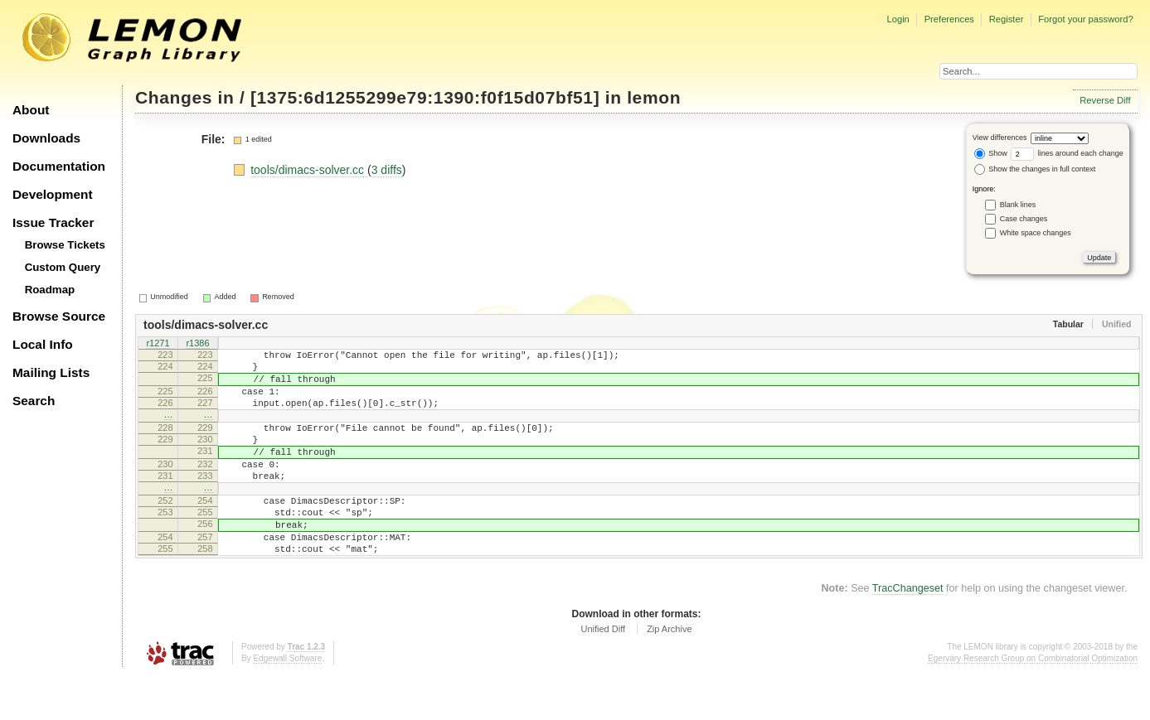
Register (1006, 19)
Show (990, 153)
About (30, 110)
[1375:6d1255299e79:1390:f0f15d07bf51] (424, 97)
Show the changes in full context (1035, 169)
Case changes (1024, 219)
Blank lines (1018, 205)
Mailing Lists (51, 372)
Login (897, 19)
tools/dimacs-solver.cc (308, 169)
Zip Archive (669, 674)
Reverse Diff (1105, 100)
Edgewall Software (287, 703)
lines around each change (1067, 153)
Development (52, 194)
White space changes (1035, 233)
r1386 (197, 345)
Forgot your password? (1085, 19)
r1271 (157, 345)
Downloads (46, 138)
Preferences (949, 19)
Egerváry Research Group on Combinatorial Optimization (1033, 703)
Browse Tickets (65, 245)
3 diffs (386, 169)
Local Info (42, 344)
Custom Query (63, 267)
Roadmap (50, 289)
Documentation (58, 166)
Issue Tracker (53, 222)
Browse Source (58, 316)
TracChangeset (908, 633)
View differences (1000, 137)
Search (33, 401)
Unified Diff (602, 674)
